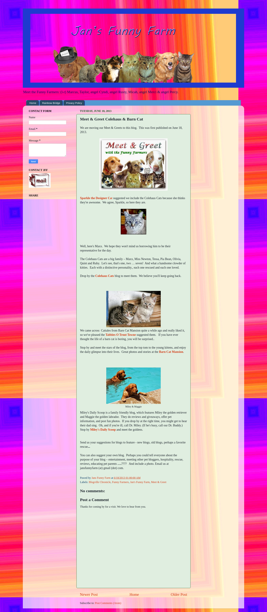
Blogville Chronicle (100, 482)
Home (32, 103)
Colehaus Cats (104, 276)
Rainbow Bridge (51, 103)
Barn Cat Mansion (171, 352)
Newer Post (89, 594)
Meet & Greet (158, 482)
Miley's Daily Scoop (103, 429)
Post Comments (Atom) (108, 603)
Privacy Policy (74, 103)
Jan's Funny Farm (140, 482)
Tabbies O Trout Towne (121, 334)
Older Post (179, 594)
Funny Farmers (120, 482)
